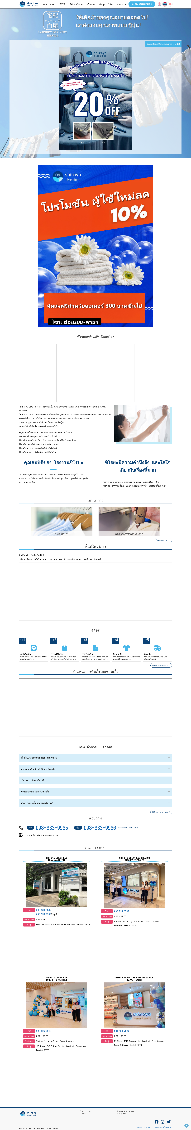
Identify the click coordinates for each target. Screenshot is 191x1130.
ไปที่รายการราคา (163, 540)
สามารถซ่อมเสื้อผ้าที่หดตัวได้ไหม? (37, 803)
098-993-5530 (121, 911)
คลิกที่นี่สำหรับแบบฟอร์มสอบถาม (42, 835)
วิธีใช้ (84, 1114)
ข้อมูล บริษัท (123, 1114)
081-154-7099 (121, 1031)
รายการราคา (86, 1111)
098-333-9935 (52, 827)
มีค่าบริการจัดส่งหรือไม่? (32, 780)
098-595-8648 (43, 1031)
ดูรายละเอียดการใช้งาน (161, 665)
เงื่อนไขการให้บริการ (144, 1127)
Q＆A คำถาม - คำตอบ (126, 1111)
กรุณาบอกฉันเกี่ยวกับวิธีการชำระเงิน (38, 769)
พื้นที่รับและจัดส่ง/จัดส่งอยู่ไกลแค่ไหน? (39, 758)
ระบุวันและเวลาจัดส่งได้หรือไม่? (36, 792)
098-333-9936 (100, 827)
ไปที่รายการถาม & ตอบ (161, 812)
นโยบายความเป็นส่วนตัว (162, 1127)
